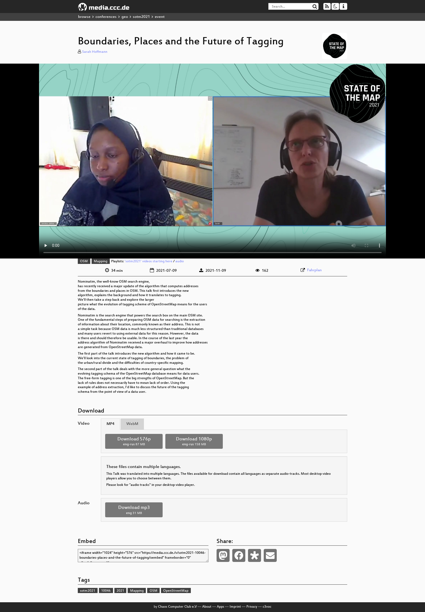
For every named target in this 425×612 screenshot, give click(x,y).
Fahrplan (314, 270)
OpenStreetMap (175, 591)
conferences (106, 17)
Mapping (100, 261)
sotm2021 (141, 17)
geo (124, 17)
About (206, 607)
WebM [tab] (132, 424)
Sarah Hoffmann (94, 52)
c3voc (267, 607)
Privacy (251, 607)
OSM (84, 261)
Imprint (235, 607)
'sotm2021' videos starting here (148, 261)
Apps (220, 607)
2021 (120, 591)
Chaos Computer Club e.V (177, 607)
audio (179, 261)
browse (84, 17)
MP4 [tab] (110, 424)
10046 (106, 591)
